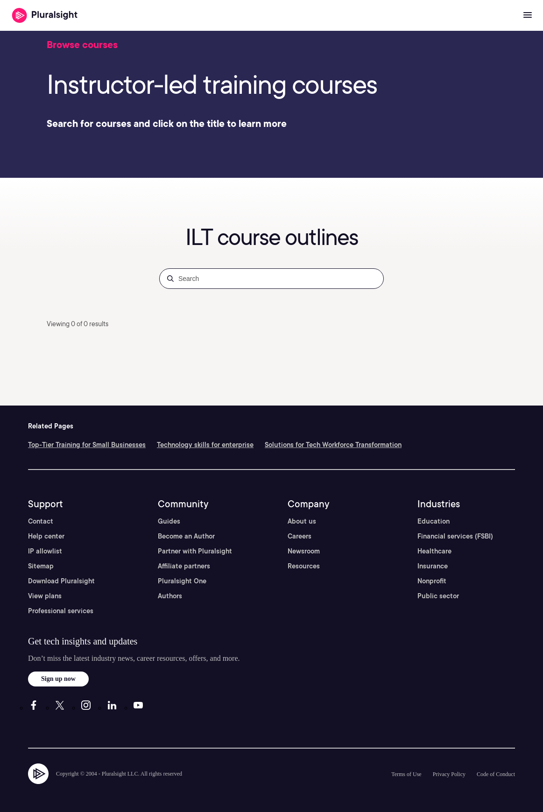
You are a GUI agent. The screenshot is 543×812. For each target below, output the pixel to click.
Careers (299, 536)
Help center (46, 536)
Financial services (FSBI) (455, 536)
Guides (169, 521)
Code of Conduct (496, 774)
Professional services (60, 611)
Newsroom (304, 551)
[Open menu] (527, 15)
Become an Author (186, 536)
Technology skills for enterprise (205, 444)
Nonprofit (431, 581)
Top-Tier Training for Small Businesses (87, 444)
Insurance (432, 566)
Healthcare (434, 551)
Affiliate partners (184, 566)
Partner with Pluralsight (195, 551)
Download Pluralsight (61, 581)
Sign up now (58, 678)
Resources (304, 566)
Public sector (438, 596)
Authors (170, 596)
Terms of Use (406, 774)
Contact (40, 521)
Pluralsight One (182, 581)
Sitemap (41, 566)
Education (433, 521)
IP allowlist (45, 551)
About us (302, 521)
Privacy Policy (449, 774)
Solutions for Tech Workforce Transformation (333, 444)
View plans (45, 596)
